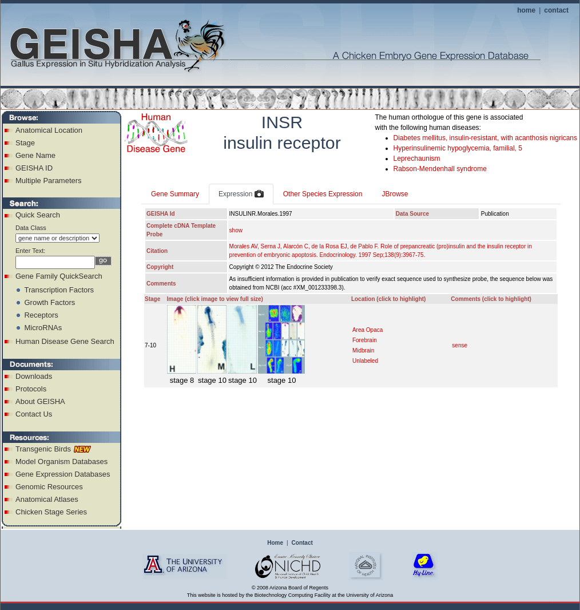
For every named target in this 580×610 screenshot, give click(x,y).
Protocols (30, 389)
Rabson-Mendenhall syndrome (440, 169)
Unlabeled (365, 361)
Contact (302, 543)
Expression (241, 194)
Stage (25, 142)
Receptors (41, 315)
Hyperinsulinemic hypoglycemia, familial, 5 (458, 148)
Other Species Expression (323, 194)
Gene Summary (175, 194)
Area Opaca (367, 330)
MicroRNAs (43, 327)
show (236, 230)
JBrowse (395, 194)
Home (275, 543)
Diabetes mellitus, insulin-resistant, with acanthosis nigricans (485, 138)
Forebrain (364, 340)
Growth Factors (49, 302)
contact (556, 10)
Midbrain (363, 350)
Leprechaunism (417, 159)
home (526, 10)
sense (459, 345)
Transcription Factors (59, 290)
